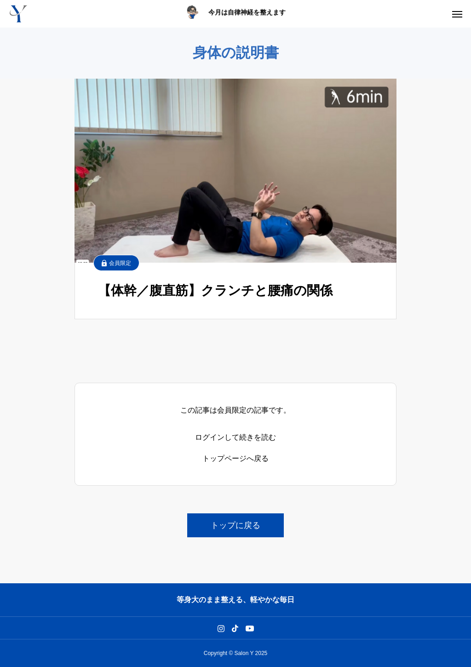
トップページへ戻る (235, 458)
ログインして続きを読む (235, 437)
